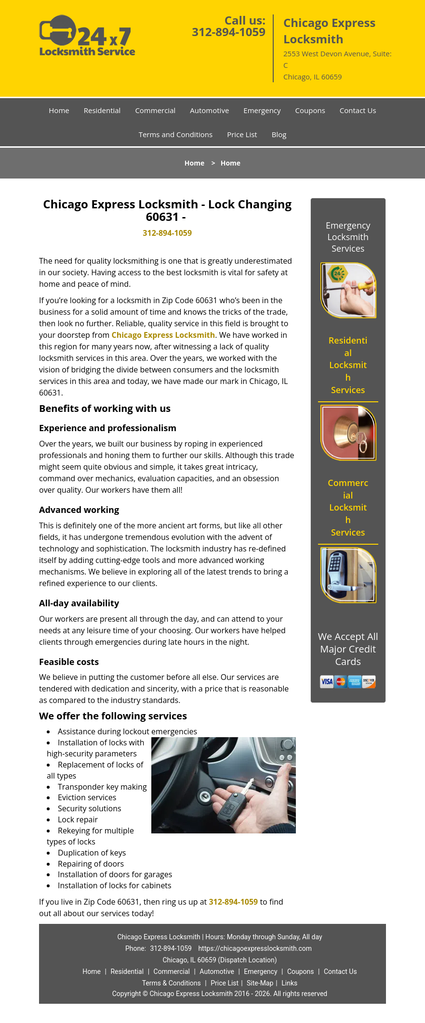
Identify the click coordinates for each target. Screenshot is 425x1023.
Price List (242, 134)
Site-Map (260, 983)
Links (289, 983)
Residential (102, 110)
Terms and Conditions (176, 134)
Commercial (155, 110)
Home (59, 110)
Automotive (209, 110)
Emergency (261, 110)
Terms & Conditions (171, 983)
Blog (279, 134)
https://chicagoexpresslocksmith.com (255, 948)
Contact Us (358, 110)
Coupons (310, 110)
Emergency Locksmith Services (348, 236)
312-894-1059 (229, 31)
